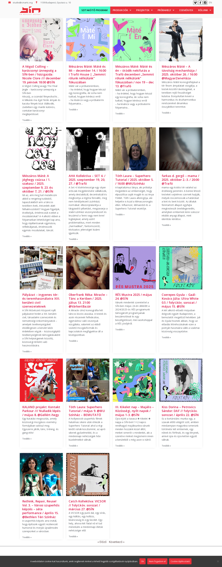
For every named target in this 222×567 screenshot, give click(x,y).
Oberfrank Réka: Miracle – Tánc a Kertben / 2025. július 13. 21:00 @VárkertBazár (88, 300)
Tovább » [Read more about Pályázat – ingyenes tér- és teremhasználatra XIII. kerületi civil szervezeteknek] (26, 351)
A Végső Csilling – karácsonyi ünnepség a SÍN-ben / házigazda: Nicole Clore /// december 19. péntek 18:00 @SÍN (41, 74)
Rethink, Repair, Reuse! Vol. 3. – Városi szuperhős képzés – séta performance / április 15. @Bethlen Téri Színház (40, 509)
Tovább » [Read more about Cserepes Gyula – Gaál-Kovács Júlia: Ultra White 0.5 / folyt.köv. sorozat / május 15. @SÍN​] (166, 337)
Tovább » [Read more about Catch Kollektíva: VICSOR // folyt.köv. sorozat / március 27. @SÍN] (73, 536)
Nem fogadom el (157, 561)
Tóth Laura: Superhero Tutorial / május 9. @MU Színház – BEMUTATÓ (87, 411)
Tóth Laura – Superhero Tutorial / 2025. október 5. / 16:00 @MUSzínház (134, 180)
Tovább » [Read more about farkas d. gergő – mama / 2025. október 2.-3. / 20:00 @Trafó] (166, 225)
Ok (142, 561)
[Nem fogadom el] (217, 561)
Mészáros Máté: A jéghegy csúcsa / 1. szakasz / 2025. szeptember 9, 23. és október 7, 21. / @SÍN (37, 184)
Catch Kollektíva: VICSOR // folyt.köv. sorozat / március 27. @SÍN (87, 505)
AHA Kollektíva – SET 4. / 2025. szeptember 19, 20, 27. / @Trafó (87, 180)
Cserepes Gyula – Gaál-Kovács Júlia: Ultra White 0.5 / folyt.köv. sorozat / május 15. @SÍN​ (180, 300)
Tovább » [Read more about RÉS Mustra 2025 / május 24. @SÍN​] (119, 329)
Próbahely (166, 10)
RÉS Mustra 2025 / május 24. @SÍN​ (133, 296)
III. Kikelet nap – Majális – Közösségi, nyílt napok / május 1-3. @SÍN (134, 411)
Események (186, 10)
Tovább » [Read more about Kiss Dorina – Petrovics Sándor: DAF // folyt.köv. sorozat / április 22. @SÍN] (166, 445)
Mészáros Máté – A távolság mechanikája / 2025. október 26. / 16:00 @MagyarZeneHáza (179, 72)
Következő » (116, 542)
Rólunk (204, 10)
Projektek (144, 10)
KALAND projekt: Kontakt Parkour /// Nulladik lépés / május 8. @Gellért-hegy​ (41, 411)
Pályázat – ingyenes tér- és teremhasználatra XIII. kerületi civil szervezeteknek (41, 300)
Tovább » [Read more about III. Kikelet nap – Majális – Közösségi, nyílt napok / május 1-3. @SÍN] (119, 445)
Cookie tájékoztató (180, 561)
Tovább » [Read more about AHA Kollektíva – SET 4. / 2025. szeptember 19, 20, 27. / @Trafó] (73, 239)
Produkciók (122, 10)
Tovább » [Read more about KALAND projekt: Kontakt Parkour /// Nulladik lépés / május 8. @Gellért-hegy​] (26, 438)
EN (210, 2)
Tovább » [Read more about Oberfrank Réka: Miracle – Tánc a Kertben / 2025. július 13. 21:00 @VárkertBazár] (73, 340)
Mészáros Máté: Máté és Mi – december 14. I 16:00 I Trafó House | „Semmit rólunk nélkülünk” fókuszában (87, 74)
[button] (122, 10)
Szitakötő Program (94, 10)
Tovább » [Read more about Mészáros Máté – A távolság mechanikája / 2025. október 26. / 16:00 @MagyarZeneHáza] (166, 112)
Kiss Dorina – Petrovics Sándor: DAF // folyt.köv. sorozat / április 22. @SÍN (180, 411)
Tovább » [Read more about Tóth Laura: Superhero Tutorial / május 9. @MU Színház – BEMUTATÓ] (73, 445)
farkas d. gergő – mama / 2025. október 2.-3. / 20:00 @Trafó (180, 180)
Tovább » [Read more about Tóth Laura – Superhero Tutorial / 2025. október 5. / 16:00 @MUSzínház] (119, 214)
